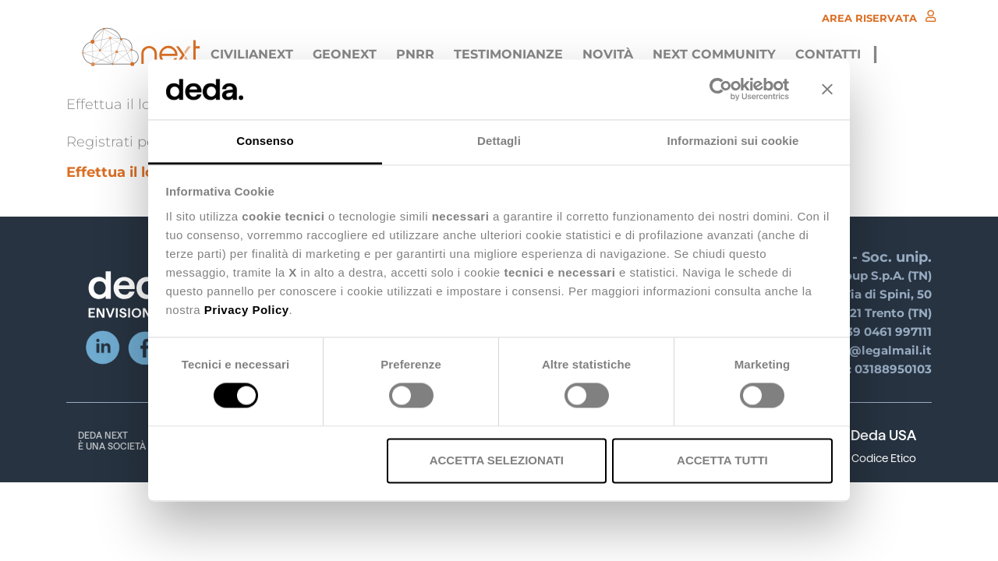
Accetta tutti (722, 460)
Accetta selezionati (497, 460)
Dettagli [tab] (499, 140)
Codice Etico (883, 458)
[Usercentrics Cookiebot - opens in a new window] (721, 89)
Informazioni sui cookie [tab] (733, 140)
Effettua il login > (128, 172)
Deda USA (883, 436)
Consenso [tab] (264, 140)
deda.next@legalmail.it (860, 350)
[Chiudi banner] (827, 89)
